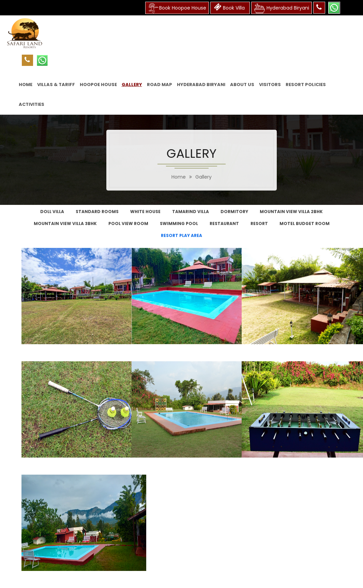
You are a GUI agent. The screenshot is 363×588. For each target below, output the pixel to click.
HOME (25, 84)
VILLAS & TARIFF (56, 84)
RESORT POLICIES (306, 84)
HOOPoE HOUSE (98, 84)
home (178, 176)
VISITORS (270, 84)
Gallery (203, 176)
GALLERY (132, 84)
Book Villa (230, 7)
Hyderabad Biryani (201, 84)
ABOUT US (242, 84)
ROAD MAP (159, 84)
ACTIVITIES (31, 104)
